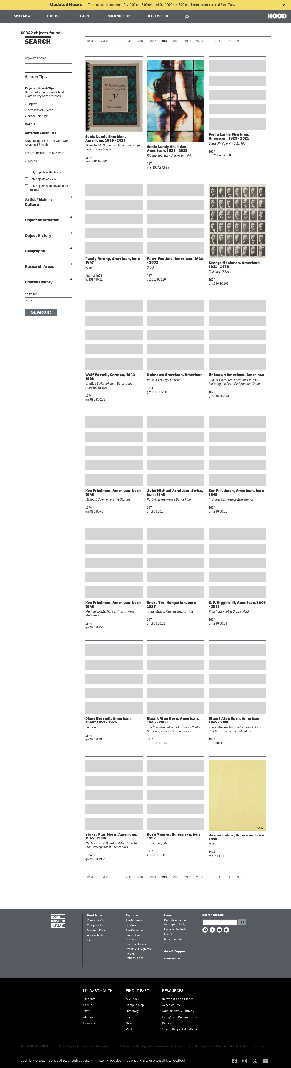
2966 (176, 41)
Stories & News (136, 944)
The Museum (134, 920)
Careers (167, 1023)
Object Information (42, 220)
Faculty (169, 934)
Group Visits (95, 925)
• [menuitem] (91, 1060)
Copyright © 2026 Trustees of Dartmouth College (55, 1060)
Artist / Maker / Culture (38, 202)
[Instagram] (244, 1061)
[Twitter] (254, 1061)
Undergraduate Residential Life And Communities (230, 1046)
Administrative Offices (178, 1011)
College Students (175, 929)
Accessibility (95, 935)
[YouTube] (265, 1061)
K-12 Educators (174, 939)
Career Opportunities (134, 956)
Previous (107, 41)
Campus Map (135, 1005)
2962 (129, 41)
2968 (199, 41)
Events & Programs (138, 949)
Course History (39, 282)
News (129, 1023)
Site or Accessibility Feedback (164, 1060)
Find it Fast (137, 991)
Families (89, 1023)
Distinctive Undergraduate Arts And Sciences (152, 1046)
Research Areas (39, 266)
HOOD (277, 16)
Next (218, 41)
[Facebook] (234, 1061)
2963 (141, 41)
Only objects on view (43, 179)
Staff (86, 1011)
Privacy (100, 1060)
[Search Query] (219, 922)
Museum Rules (97, 930)
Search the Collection (133, 937)
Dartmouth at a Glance (177, 999)
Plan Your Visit (96, 920)
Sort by (31, 294)
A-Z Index (132, 999)
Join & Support (119, 16)
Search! (41, 312)
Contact (132, 1060)
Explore (54, 16)
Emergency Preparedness (179, 1017)
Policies (115, 1060)
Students (89, 999)
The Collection (135, 930)
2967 (187, 41)
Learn (83, 16)
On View (131, 925)
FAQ (89, 940)
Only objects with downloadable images (50, 188)
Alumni (88, 1017)
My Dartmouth (98, 991)
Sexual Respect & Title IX (179, 1029)
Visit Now (22, 16)
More (28, 124)
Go (242, 922)
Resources (172, 991)
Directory (132, 1011)
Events (130, 1017)
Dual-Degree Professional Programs (84, 1046)
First (89, 41)
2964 (152, 41)
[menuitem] (99, 1008)
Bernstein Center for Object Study (175, 922)
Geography (35, 251)
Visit (129, 1029)
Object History (38, 235)
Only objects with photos (46, 172)
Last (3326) (235, 41)
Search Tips (36, 77)
